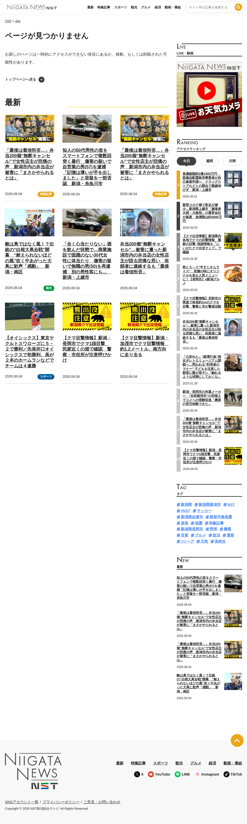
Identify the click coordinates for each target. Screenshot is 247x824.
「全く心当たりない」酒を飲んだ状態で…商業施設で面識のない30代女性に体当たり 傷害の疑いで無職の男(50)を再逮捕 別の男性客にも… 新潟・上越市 (86, 261)
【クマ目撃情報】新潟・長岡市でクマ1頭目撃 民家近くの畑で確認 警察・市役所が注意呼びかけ (86, 349)
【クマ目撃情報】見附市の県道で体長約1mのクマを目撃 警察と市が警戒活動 (202, 302)
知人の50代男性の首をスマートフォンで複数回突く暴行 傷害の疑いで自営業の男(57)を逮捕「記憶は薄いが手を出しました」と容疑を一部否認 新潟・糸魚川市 (86, 167)
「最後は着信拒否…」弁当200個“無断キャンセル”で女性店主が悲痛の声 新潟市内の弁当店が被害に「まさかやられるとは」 (202, 427)
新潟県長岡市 (192, 529)
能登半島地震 (221, 517)
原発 (184, 523)
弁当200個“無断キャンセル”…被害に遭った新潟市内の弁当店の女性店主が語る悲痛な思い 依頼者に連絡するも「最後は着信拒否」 (202, 331)
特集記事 (103, 7)
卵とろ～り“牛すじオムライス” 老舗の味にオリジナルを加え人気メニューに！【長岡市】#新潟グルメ (201, 275)
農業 (227, 529)
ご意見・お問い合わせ (102, 802)
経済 (158, 7)
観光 (134, 7)
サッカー (204, 511)
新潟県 (186, 504)
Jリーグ (187, 541)
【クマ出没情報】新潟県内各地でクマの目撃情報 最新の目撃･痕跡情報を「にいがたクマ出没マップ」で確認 (202, 244)
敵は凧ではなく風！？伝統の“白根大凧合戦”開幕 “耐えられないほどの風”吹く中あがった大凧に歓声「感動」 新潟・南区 (198, 683)
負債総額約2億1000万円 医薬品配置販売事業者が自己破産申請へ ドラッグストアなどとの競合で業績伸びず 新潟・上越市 (202, 182)
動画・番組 (173, 7)
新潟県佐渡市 (192, 517)
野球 (213, 529)
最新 (90, 7)
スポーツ (120, 7)
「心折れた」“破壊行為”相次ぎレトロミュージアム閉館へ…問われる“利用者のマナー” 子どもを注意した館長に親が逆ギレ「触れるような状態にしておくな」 (202, 367)
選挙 (230, 535)
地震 (198, 523)
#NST (185, 511)
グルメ (146, 7)
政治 (216, 535)
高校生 (220, 541)
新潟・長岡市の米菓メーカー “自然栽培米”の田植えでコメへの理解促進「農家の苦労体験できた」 (202, 398)
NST (231, 504)
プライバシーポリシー (61, 802)
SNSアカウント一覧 (22, 802)
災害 (184, 535)
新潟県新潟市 (210, 504)
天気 (204, 541)
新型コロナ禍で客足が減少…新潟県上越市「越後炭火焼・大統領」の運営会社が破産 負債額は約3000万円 (202, 213)
